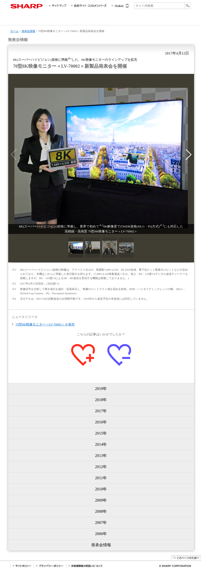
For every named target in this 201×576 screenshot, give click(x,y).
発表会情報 (28, 31)
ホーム (14, 31)
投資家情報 (91, 19)
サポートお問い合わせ (178, 19)
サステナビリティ (115, 19)
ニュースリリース (156, 19)
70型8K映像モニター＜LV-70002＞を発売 (45, 324)
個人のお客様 (42, 19)
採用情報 (137, 19)
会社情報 (19, 19)
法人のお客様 (67, 19)
